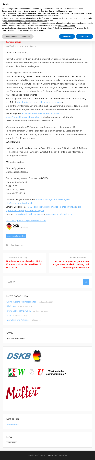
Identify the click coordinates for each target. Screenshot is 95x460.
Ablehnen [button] (67, 36)
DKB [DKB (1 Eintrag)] (7, 424)
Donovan (50, 455)
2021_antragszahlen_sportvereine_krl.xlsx (26, 220)
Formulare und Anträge (17, 320)
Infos (12, 245)
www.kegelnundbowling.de (59, 214)
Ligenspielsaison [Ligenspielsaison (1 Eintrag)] (14, 424)
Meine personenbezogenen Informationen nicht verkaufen (25, 21)
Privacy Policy (11, 442)
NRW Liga (11, 306)
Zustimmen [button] (84, 36)
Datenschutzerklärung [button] (66, 26)
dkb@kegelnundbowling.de (55, 199)
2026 (8, 315)
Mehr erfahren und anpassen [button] (18, 36)
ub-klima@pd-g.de (26, 102)
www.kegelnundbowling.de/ (30, 214)
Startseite (19, 245)
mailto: (40, 102)
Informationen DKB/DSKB (18, 311)
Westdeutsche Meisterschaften (21, 302)
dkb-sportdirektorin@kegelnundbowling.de (55, 207)
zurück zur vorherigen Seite (16, 236)
